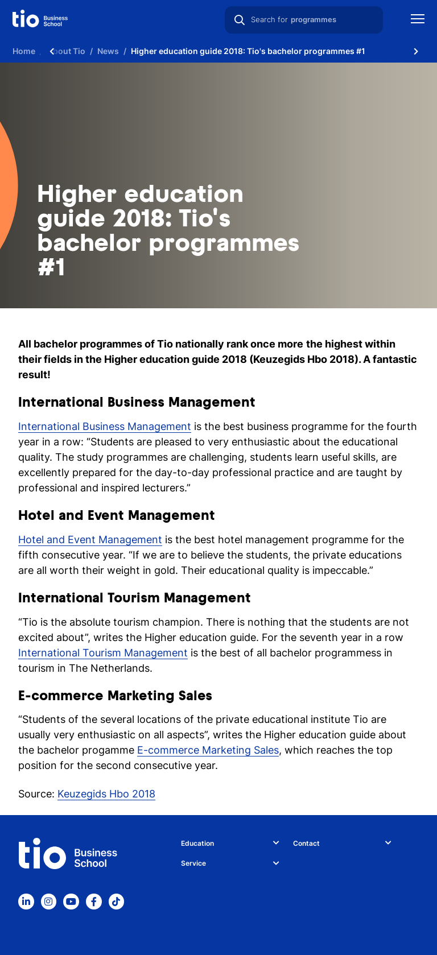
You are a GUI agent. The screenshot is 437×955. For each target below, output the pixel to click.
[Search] (239, 20)
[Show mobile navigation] (417, 20)
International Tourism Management (103, 653)
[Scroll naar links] (51, 51)
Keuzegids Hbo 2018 (106, 794)
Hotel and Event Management (90, 539)
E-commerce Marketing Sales (208, 750)
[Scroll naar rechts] (416, 51)
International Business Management (104, 426)
